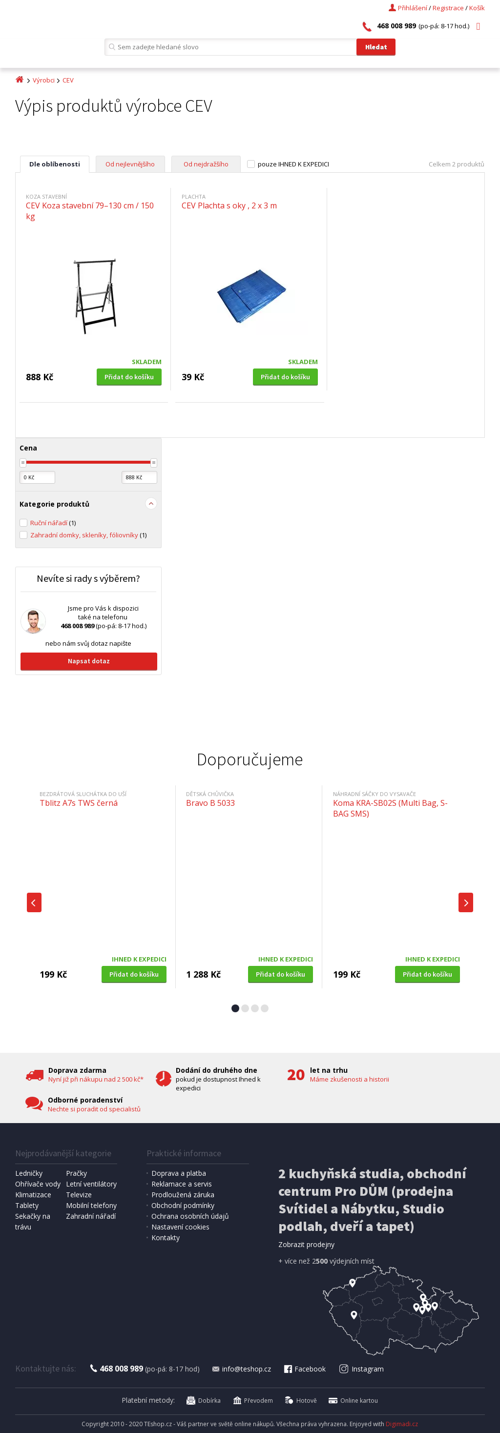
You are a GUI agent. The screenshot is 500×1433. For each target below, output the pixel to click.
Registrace (448, 7)
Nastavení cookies (180, 1226)
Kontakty (165, 1237)
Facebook (304, 1368)
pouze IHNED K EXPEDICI (293, 164)
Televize (79, 1194)
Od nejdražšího (206, 164)
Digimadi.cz (402, 1424)
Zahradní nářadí (91, 1216)
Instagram (361, 1368)
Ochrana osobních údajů (190, 1216)
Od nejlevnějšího (130, 164)
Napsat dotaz (89, 660)
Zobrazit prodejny (306, 1244)
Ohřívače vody (38, 1183)
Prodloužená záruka (182, 1194)
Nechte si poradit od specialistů (94, 1109)
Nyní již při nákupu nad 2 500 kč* (96, 1079)
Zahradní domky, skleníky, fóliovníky (88, 535)
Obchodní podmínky (182, 1205)
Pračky (76, 1173)
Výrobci (44, 80)
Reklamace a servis (181, 1183)
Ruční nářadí (53, 522)
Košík (477, 7)
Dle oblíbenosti (54, 164)
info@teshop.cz (241, 1368)
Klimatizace (33, 1194)
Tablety (27, 1205)
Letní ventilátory (91, 1183)
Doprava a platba (178, 1173)
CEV (68, 80)
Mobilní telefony (91, 1205)
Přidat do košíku (129, 376)
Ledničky (28, 1173)
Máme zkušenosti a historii (349, 1079)
